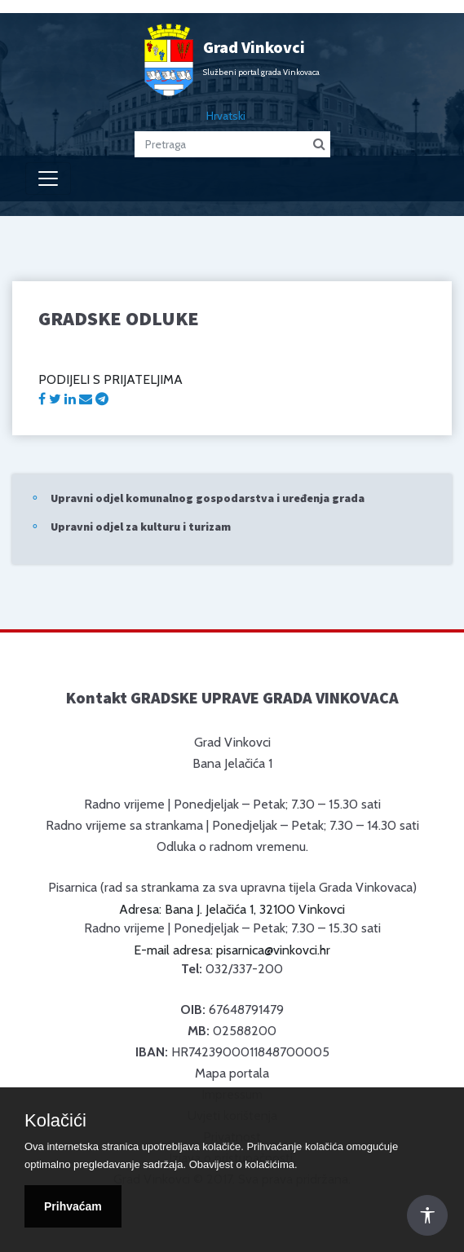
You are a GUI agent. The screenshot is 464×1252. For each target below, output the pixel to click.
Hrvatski (225, 115)
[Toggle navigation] (48, 178)
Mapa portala (232, 1073)
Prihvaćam (73, 1206)
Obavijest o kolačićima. (243, 1164)
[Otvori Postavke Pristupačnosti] (427, 1215)
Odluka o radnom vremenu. (232, 846)
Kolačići (55, 1121)
